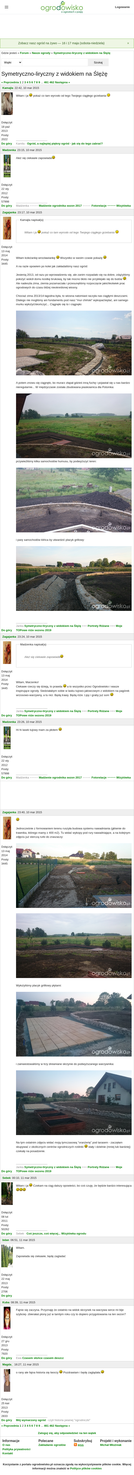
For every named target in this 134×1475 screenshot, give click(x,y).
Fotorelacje (99, 205)
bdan (5, 1240)
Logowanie (122, 7)
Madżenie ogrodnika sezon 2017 (61, 205)
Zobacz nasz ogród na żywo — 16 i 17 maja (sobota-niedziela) (61, 43)
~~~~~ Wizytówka (119, 205)
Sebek (6, 1177)
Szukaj (98, 62)
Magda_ (7, 1364)
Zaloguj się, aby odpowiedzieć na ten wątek (67, 1433)
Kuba (6, 1302)
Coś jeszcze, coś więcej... (43, 1233)
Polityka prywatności (16, 1449)
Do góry (6, 143)
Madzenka (9, 150)
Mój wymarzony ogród (31, 1420)
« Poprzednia (10, 82)
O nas (6, 1445)
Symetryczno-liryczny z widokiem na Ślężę (82, 53)
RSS (79, 1445)
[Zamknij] (128, 43)
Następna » (62, 82)
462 (51, 82)
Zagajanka (9, 212)
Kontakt (7, 1453)
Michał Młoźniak (110, 1445)
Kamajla (7, 88)
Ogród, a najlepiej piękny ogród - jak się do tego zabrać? (65, 143)
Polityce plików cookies (86, 1468)
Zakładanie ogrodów (52, 1445)
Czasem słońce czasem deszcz (43, 1358)
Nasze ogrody (41, 53)
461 (46, 82)
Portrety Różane (98, 625)
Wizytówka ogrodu (73, 1233)
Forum (24, 53)
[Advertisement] (67, 26)
